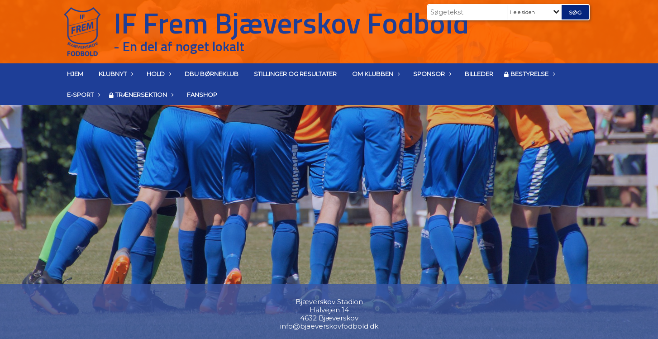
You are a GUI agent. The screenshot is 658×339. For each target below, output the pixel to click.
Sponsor (431, 73)
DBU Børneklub (211, 73)
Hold (158, 73)
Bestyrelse (531, 73)
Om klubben (375, 73)
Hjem (75, 73)
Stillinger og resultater (295, 73)
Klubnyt (115, 73)
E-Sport (82, 94)
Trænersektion (143, 94)
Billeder (479, 73)
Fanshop (202, 94)
